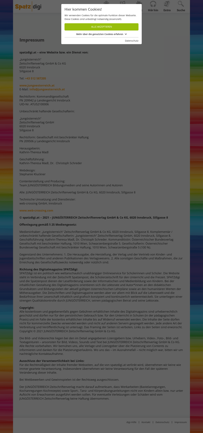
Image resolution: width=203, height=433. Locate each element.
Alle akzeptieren (101, 26)
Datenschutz (131, 40)
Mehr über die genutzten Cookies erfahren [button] (101, 34)
